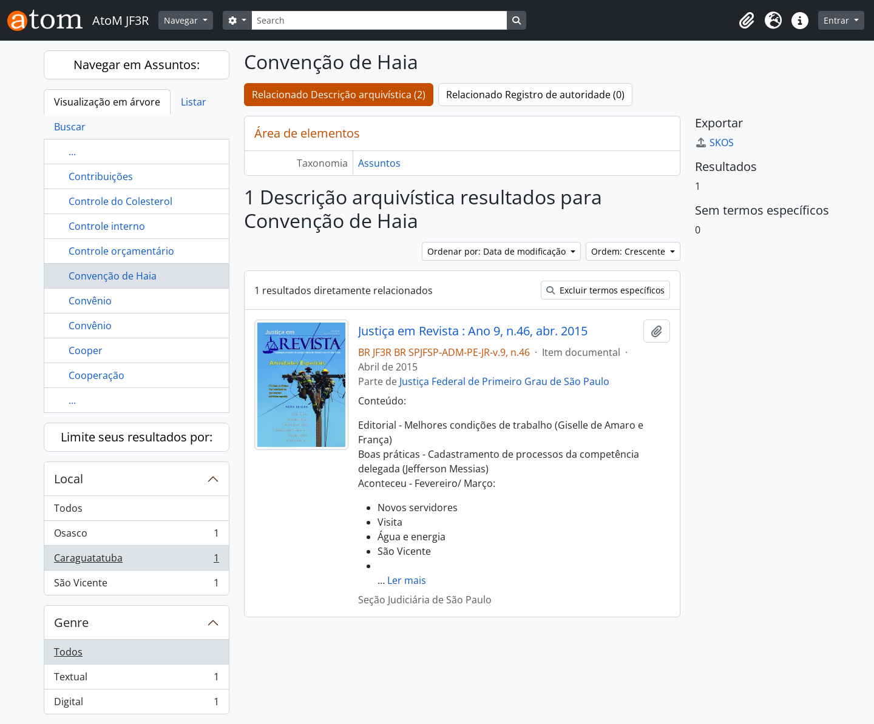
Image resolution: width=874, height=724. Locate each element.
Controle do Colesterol (120, 201)
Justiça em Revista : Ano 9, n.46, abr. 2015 (473, 331)
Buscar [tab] (70, 126)
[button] (746, 20)
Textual (136, 679)
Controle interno (107, 226)
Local (68, 479)
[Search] (379, 20)
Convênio (90, 300)
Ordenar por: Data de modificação (497, 251)
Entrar (838, 20)
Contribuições (101, 176)
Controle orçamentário (121, 251)
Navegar (182, 20)
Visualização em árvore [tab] (107, 102)
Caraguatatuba (136, 561)
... (72, 151)
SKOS (714, 142)
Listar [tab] (193, 102)
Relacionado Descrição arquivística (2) (338, 94)
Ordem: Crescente (629, 251)
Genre (71, 622)
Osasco (136, 536)
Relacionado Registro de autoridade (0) (535, 94)
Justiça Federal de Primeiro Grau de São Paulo (504, 381)
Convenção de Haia (113, 276)
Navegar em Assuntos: (136, 64)
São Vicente (136, 585)
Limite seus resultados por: (136, 437)
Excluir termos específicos (605, 290)
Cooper (86, 350)
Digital (136, 704)
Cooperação (96, 375)
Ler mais (406, 580)
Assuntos (379, 163)
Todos (68, 508)
